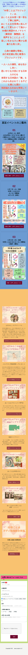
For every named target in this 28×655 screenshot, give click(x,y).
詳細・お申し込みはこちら (14, 275)
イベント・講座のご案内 (14, 490)
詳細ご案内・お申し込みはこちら (14, 178)
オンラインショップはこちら (14, 419)
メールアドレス (6, 595)
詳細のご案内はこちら (14, 466)
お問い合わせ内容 (6, 614)
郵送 (15, 611)
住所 (4, 604)
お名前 (4, 585)
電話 (10, 611)
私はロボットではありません (10, 628)
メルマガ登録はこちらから (14, 395)
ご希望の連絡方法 (6, 609)
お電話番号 (5, 590)
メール (5, 611)
